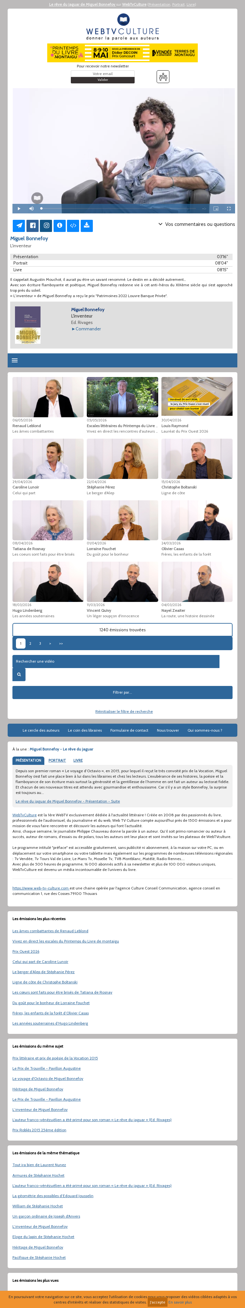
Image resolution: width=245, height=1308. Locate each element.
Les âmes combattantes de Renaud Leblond (50, 930)
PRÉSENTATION (28, 760)
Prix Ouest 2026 (25, 951)
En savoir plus (180, 1302)
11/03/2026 (96, 605)
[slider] (118, 208)
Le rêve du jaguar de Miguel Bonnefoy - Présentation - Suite (68, 801)
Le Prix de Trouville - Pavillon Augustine (46, 1068)
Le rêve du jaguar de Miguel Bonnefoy (82, 4)
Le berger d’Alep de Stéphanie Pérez (43, 971)
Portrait (178, 4)
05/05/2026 (97, 420)
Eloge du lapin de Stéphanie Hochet (43, 1236)
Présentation (159, 4)
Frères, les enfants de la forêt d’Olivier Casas (50, 1013)
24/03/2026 (171, 543)
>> (61, 643)
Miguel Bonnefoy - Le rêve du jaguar (61, 749)
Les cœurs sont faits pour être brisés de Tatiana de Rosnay (62, 992)
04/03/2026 (171, 605)
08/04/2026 (22, 543)
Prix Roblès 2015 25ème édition (39, 1129)
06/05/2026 (22, 420)
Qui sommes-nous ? (205, 730)
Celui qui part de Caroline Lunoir (40, 961)
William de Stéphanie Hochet (37, 1206)
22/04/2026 (96, 482)
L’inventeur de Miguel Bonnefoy (40, 1109)
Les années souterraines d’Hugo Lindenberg (50, 1023)
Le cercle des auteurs (41, 730)
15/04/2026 (170, 482)
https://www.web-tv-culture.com (41, 888)
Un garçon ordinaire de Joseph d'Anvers (46, 1216)
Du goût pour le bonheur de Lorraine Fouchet (51, 1002)
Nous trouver (168, 730)
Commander (88, 329)
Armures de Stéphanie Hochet (38, 1175)
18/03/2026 (21, 605)
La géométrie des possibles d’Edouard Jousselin (52, 1195)
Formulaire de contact (129, 730)
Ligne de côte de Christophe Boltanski (45, 982)
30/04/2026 (171, 420)
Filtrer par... (122, 692)
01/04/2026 (96, 543)
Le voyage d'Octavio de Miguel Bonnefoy (47, 1078)
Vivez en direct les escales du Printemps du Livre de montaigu (65, 941)
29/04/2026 (22, 482)
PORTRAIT (57, 760)
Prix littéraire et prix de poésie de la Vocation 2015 (55, 1058)
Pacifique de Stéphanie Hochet (39, 1257)
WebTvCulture (134, 4)
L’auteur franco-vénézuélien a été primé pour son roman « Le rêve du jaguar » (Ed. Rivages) (92, 1119)
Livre (191, 4)
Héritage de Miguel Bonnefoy (37, 1089)
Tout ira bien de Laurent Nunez (39, 1164)
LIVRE (78, 760)
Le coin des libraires (85, 730)
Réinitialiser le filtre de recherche (124, 711)
